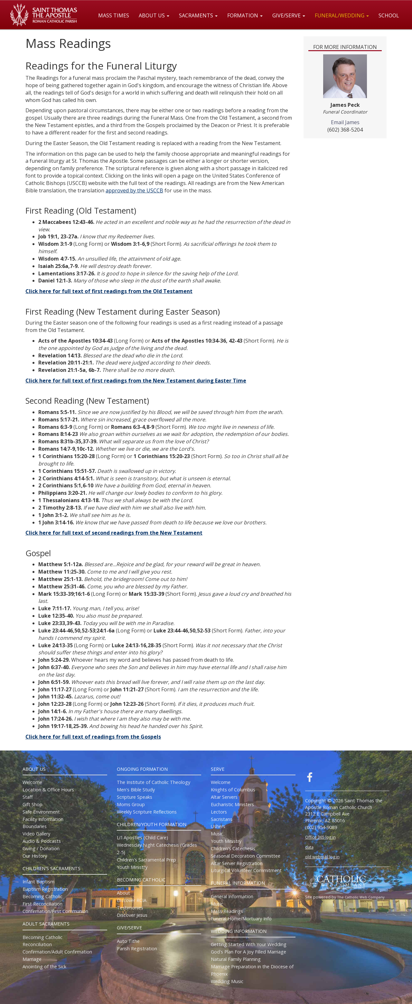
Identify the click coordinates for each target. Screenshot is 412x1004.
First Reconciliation (42, 904)
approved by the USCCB (134, 190)
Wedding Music (227, 981)
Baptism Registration (45, 889)
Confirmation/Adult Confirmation (57, 952)
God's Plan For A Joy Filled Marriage (248, 952)
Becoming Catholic (42, 896)
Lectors (219, 812)
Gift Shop (32, 804)
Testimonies (130, 908)
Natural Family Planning (236, 959)
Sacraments (198, 15)
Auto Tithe (128, 941)
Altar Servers (224, 797)
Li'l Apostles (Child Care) (142, 837)
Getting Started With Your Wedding (248, 944)
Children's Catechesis (233, 848)
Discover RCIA (131, 900)
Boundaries (35, 826)
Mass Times (113, 15)
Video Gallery (36, 834)
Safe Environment (41, 812)
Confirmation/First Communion (55, 911)
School (389, 15)
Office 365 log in (320, 837)
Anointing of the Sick (44, 966)
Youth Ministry (132, 867)
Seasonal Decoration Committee (245, 856)
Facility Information (43, 819)
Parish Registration (137, 948)
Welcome (32, 782)
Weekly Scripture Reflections (147, 812)
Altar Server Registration (237, 863)
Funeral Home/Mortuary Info (241, 919)
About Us (154, 15)
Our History (35, 856)
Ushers (218, 826)
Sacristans (221, 819)
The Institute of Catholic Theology (153, 782)
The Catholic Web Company (361, 897)
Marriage (32, 959)
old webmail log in (322, 857)
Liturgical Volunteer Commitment (246, 870)
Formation (245, 15)
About (123, 893)
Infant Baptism (38, 882)
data (309, 847)
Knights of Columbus (233, 790)
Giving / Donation (41, 848)
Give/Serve (288, 15)
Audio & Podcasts (42, 841)
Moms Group (131, 804)
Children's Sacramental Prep (146, 860)
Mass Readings (227, 911)
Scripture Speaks (134, 797)
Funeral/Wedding (342, 15)
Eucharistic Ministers (232, 804)
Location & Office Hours (48, 790)
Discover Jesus (132, 915)
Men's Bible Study (136, 790)
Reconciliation (37, 944)
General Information (232, 896)
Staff (28, 797)
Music (217, 834)
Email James (345, 122)
